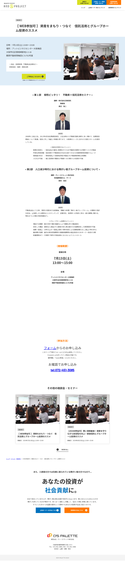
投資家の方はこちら (82, 511)
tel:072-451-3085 (62, 370)
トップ (83, 8)
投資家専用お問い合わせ (114, 2)
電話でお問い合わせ (84, 2)
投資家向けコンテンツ (114, 8)
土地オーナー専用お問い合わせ (99, 2)
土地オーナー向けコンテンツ (96, 8)
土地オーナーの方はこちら (43, 511)
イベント (13, 459)
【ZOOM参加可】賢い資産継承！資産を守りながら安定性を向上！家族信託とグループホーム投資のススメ (86, 433)
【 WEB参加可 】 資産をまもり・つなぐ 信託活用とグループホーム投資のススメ (37, 435)
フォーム (50, 348)
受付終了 (18, 459)
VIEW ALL (64, 449)
